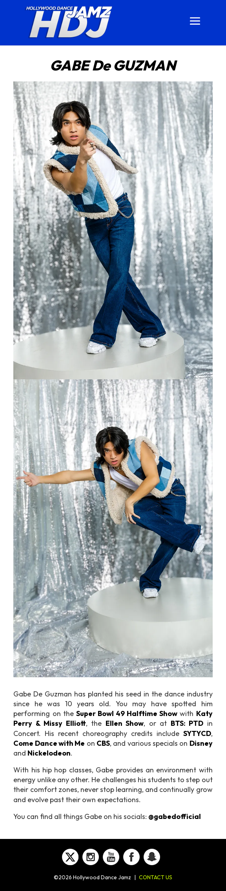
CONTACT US (155, 877)
